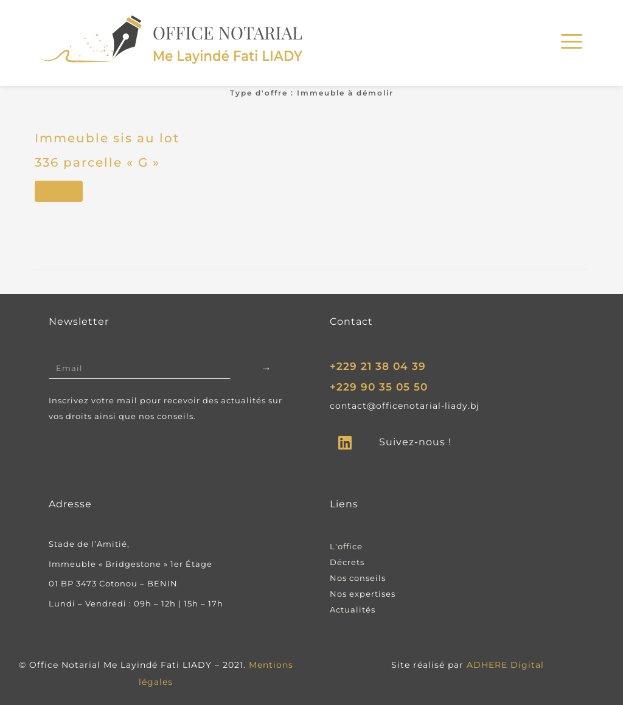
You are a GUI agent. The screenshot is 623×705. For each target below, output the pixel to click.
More (59, 191)
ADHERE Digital (505, 664)
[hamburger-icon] (569, 43)
